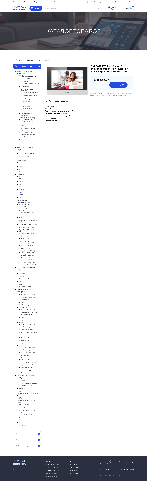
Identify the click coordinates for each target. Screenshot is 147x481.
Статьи (25, 2)
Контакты (55, 2)
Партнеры (73, 464)
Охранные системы (25, 434)
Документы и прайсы (40, 2)
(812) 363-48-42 (129, 2)
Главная (16, 2)
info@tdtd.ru (113, 2)
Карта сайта (74, 473)
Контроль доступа (25, 66)
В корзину (118, 85)
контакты (101, 93)
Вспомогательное (25, 440)
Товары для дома (25, 446)
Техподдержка (75, 467)
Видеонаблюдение (25, 60)
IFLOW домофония (51, 61)
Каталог (37, 8)
